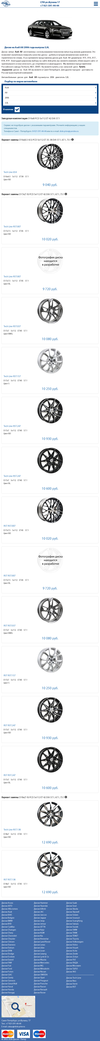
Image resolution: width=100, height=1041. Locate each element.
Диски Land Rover (42, 942)
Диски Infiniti (40, 909)
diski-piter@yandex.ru (69, 131)
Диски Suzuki (72, 927)
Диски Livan (39, 951)
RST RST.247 (9, 725)
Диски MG (38, 966)
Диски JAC (39, 912)
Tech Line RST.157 (12, 376)
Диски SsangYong (74, 921)
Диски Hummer (41, 903)
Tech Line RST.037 (12, 326)
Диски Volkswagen (74, 942)
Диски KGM (39, 933)
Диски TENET (72, 936)
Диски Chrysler (8, 939)
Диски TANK (71, 933)
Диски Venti (71, 984)
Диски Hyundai (41, 906)
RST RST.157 (9, 675)
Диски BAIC (6, 915)
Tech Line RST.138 (12, 830)
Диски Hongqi (8, 993)
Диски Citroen (8, 942)
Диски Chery (7, 933)
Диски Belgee (7, 918)
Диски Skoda (72, 909)
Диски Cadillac (8, 927)
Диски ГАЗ (71, 960)
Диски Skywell (72, 912)
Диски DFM (6, 951)
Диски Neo (71, 981)
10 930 (50, 439)
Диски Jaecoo (40, 915)
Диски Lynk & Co (41, 957)
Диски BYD (6, 924)
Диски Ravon (40, 987)
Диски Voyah (72, 948)
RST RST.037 (9, 626)
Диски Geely (7, 978)
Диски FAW (6, 963)
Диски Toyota (72, 939)
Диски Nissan (40, 972)
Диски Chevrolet (9, 936)
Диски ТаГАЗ (72, 969)
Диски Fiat (6, 966)
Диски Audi (6, 912)
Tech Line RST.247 (12, 426)
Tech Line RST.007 (12, 227)
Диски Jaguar (40, 918)
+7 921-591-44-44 (49, 6)
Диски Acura (7, 903)
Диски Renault (40, 990)
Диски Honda (7, 990)
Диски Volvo (72, 945)
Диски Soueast (73, 918)
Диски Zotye (72, 957)
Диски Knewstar (41, 939)
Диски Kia (38, 936)
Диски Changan (8, 930)
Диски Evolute (8, 957)
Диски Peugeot (41, 981)
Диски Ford (6, 969)
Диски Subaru (72, 924)
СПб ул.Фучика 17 (50, 2)
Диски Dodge (7, 954)
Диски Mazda (40, 960)
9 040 (50, 185)
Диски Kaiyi (39, 930)
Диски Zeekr (72, 954)
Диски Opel (39, 978)
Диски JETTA (40, 927)
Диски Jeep (39, 921)
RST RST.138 (9, 880)
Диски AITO (6, 906)
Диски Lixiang (40, 954)
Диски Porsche (41, 984)
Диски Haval (7, 987)
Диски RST (71, 987)
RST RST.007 (9, 526)
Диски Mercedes (41, 963)
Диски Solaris (72, 915)
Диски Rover (40, 993)
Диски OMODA (41, 975)
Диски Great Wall (9, 984)
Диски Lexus (39, 945)
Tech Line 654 (10, 172)
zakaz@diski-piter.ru (16, 1027)
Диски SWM (71, 930)
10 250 (50, 389)
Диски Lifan (39, 948)
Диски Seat (71, 906)
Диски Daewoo (8, 945)
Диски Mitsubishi (41, 969)
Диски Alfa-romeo (9, 909)
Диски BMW (7, 921)
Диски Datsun (7, 948)
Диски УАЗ (71, 972)
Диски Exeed (7, 960)
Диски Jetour (40, 924)
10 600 (50, 489)
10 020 (50, 239)
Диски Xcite (71, 951)
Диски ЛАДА (72, 963)
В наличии (8, 109)
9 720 (50, 289)
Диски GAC (6, 975)
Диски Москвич (73, 966)
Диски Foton (7, 972)
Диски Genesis (8, 981)
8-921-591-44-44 (39, 131)
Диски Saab (71, 903)
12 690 (50, 842)
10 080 (50, 339)
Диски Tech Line (73, 978)
